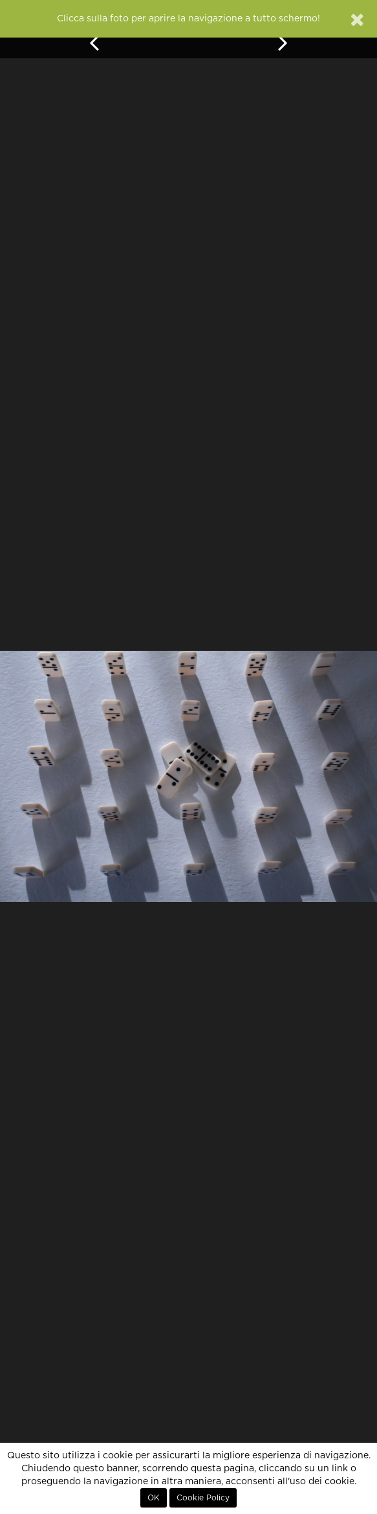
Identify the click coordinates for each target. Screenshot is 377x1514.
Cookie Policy (203, 1498)
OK (153, 1498)
